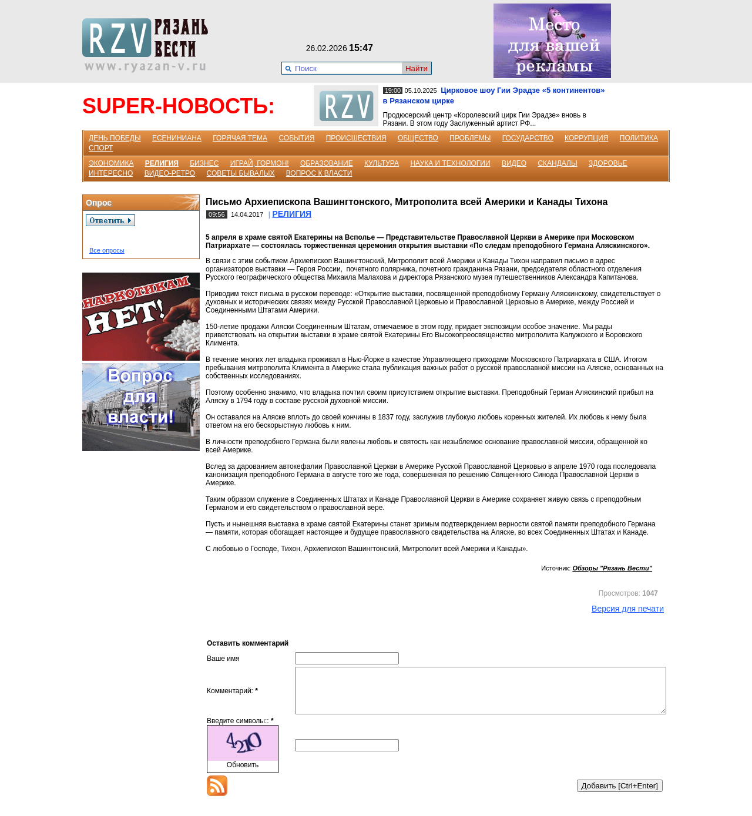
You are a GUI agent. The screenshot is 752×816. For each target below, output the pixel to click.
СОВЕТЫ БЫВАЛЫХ (241, 173)
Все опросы (107, 250)
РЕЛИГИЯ (162, 163)
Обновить (242, 774)
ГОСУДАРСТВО (527, 138)
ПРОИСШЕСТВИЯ (356, 138)
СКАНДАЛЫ (557, 163)
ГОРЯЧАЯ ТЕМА (240, 138)
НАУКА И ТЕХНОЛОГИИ (450, 163)
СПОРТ (101, 148)
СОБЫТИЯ (296, 138)
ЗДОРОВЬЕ (608, 163)
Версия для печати (628, 608)
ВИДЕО (514, 163)
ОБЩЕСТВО (418, 138)
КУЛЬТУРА (381, 163)
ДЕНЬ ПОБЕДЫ (115, 138)
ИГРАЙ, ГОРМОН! (259, 163)
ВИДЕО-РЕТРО (170, 173)
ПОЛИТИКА (639, 138)
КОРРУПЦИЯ (586, 138)
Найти (416, 68)
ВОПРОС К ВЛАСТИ (319, 173)
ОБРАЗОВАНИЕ (326, 163)
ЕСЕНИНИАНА (177, 138)
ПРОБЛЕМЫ (470, 138)
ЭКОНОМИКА (111, 163)
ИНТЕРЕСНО (111, 173)
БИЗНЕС (204, 163)
